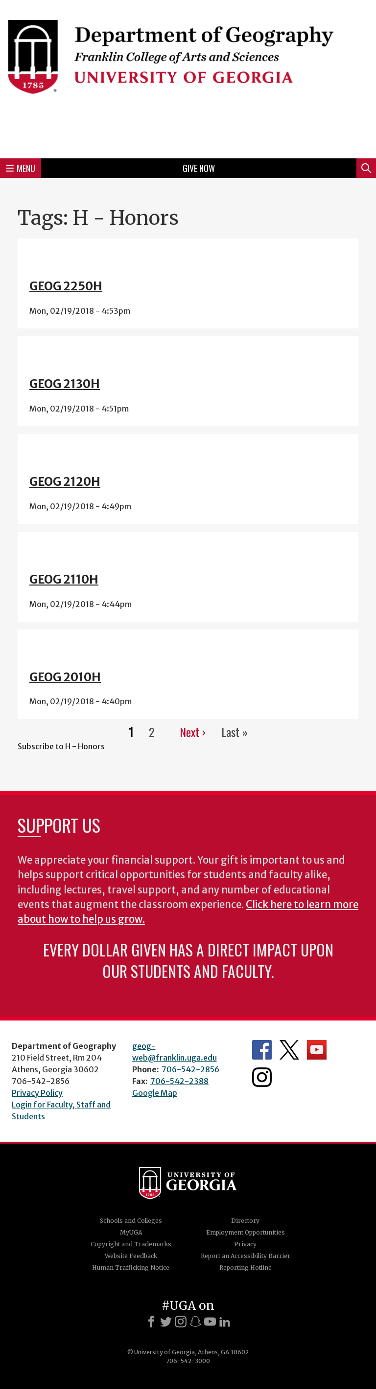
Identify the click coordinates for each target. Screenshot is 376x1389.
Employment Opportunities (245, 1232)
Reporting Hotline (245, 1267)
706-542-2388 (179, 1081)
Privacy (245, 1244)
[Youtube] (210, 1321)
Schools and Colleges (131, 1220)
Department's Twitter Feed (289, 1050)
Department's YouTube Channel (317, 1050)
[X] (166, 1321)
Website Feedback (131, 1255)
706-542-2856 (190, 1069)
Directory (245, 1220)
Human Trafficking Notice (130, 1267)
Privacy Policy (37, 1093)
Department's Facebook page (262, 1050)
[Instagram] (181, 1321)
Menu (20, 168)
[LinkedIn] (225, 1321)
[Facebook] (151, 1321)
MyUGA (131, 1232)
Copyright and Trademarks (131, 1244)
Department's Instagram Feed (262, 1077)
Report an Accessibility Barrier (245, 1255)
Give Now (199, 168)
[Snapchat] (195, 1321)
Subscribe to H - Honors (61, 746)
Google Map (154, 1093)
